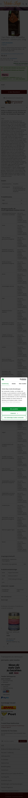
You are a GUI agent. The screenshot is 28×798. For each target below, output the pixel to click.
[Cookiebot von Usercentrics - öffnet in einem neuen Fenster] (20, 379)
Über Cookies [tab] (22, 383)
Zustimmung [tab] (5, 383)
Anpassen (14, 413)
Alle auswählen (14, 409)
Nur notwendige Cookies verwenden (14, 417)
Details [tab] (14, 383)
